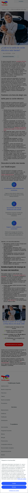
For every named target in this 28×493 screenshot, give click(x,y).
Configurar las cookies (14, 490)
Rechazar (14, 487)
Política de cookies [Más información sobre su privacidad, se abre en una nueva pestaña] (21, 479)
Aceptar (14, 483)
